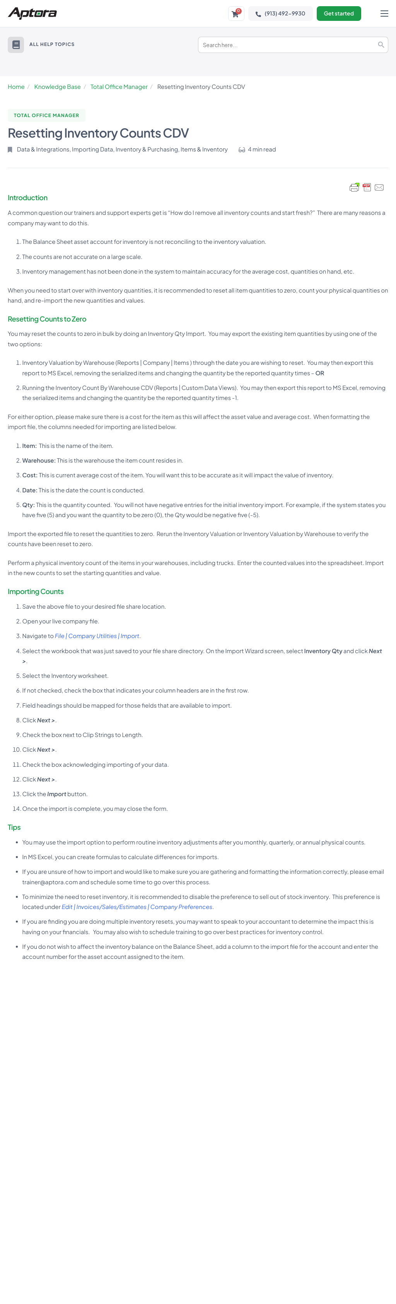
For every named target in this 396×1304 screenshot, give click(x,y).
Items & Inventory (204, 149)
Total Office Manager (118, 86)
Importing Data (92, 149)
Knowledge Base (57, 86)
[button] (16, 45)
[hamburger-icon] (384, 13)
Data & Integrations (43, 149)
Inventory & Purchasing (147, 149)
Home (16, 86)
